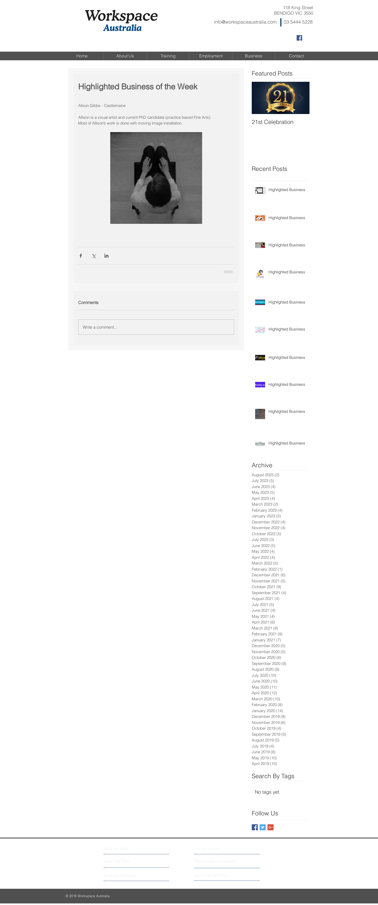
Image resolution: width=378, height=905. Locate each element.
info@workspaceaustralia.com (245, 22)
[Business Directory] (123, 875)
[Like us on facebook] (217, 875)
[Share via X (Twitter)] (93, 255)
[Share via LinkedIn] (106, 255)
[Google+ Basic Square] (270, 827)
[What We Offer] (123, 849)
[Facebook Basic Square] (255, 827)
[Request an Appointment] (216, 861)
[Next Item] (301, 98)
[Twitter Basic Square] (263, 827)
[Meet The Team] (126, 861)
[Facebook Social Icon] (299, 38)
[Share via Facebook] (80, 255)
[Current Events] (214, 849)
